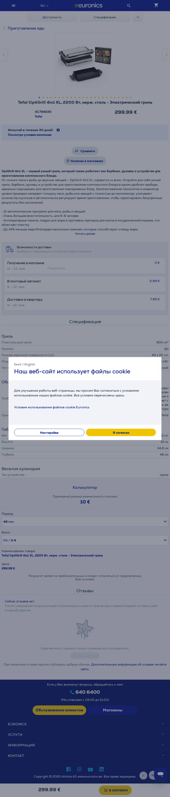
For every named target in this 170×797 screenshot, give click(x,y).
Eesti (17, 364)
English (29, 364)
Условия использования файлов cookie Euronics (51, 407)
